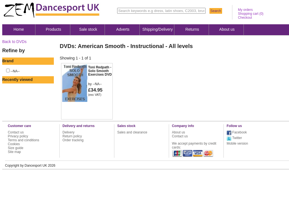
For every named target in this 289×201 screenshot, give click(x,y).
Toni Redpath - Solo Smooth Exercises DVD (100, 70)
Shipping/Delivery (157, 29)
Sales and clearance (132, 132)
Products (53, 29)
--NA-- (15, 71)
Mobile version (237, 143)
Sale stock (88, 29)
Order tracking (72, 140)
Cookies (14, 144)
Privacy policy (18, 136)
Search (215, 11)
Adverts (122, 29)
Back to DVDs (14, 41)
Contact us (16, 132)
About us (227, 29)
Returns (192, 29)
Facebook (239, 132)
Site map (14, 152)
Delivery (68, 132)
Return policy (72, 136)
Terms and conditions (23, 140)
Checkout (245, 18)
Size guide (15, 148)
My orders (245, 10)
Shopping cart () (250, 14)
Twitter (237, 138)
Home (19, 29)
